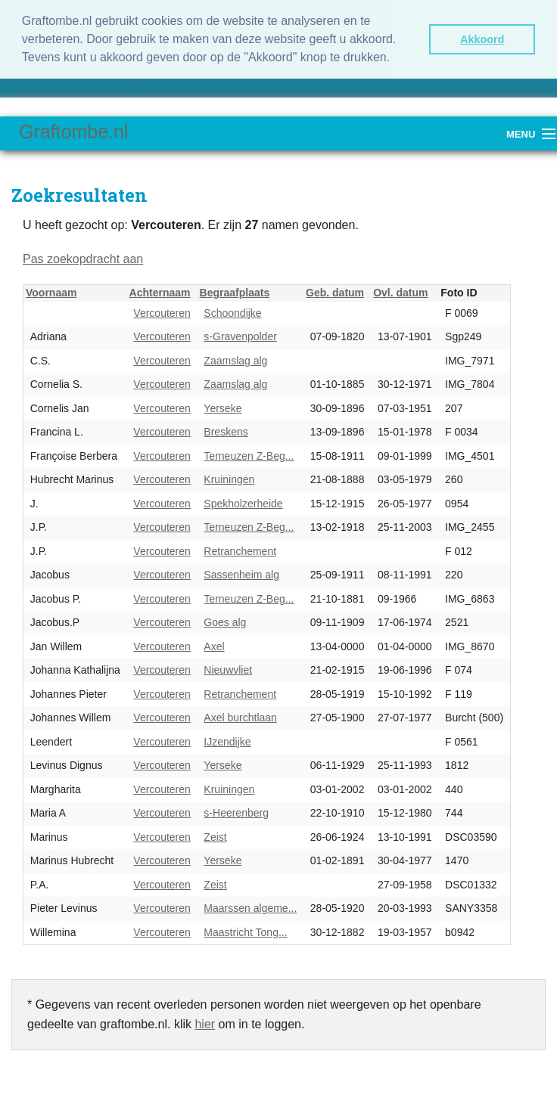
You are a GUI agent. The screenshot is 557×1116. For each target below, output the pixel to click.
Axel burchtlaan (240, 717)
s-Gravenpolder (240, 336)
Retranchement (240, 551)
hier (204, 1024)
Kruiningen (229, 479)
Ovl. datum (400, 293)
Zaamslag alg (235, 361)
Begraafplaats (235, 293)
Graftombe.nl (74, 131)
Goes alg (225, 622)
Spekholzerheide (243, 504)
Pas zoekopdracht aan (83, 259)
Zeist (215, 837)
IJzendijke (227, 742)
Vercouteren (162, 313)
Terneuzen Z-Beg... (249, 456)
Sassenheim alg (241, 575)
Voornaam (51, 293)
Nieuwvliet (228, 670)
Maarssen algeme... (250, 908)
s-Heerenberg (236, 813)
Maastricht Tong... (245, 932)
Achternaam (160, 293)
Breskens (225, 432)
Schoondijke (232, 313)
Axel (214, 646)
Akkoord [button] (482, 39)
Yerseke (222, 408)
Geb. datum (335, 293)
